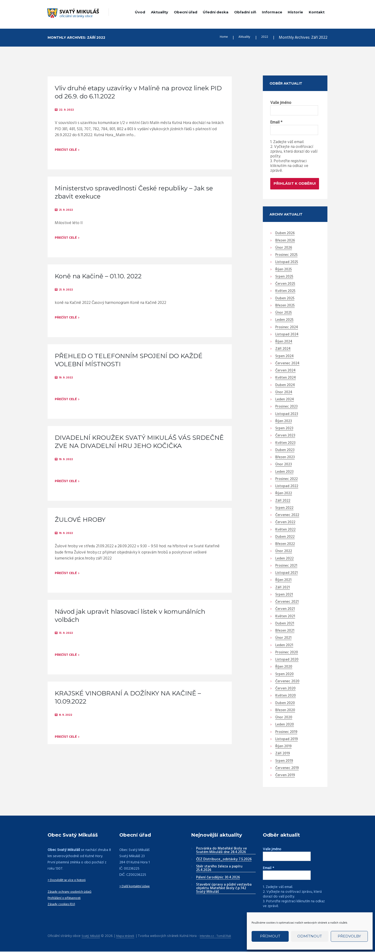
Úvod (140, 12)
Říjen (283, 271)
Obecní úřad (185, 12)
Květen (285, 292)
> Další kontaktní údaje (136, 887)
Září (283, 350)
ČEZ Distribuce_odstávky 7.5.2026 (224, 860)
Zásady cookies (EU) (63, 905)
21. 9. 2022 (68, 211)
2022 (263, 37)
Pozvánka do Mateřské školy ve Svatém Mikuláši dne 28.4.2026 (221, 851)
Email (276, 123)
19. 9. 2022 (68, 381)
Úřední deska (215, 12)
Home (217, 37)
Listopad (286, 263)
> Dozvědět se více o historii (70, 881)
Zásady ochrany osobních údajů (72, 893)
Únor (283, 249)
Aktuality (159, 12)
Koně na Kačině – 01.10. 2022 (98, 279)
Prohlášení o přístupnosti (67, 899)
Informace (272, 12)
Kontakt (317, 12)
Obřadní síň (245, 12)
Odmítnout (309, 936)
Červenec (287, 364)
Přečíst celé (66, 150)
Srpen (284, 278)
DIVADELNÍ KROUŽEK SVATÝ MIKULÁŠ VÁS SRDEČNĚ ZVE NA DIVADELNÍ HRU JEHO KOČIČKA (139, 447)
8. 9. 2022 (67, 724)
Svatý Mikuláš (92, 936)
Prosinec (286, 256)
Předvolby (349, 936)
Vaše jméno (280, 103)
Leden (284, 321)
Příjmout (270, 936)
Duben (285, 235)
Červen (285, 285)
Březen (285, 242)
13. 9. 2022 (68, 640)
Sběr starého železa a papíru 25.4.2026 (219, 869)
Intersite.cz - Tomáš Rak (223, 936)
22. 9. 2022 (68, 110)
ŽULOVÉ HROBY (80, 526)
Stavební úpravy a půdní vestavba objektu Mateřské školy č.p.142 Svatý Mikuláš (224, 889)
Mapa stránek (128, 936)
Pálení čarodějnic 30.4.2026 (218, 879)
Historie (295, 12)
